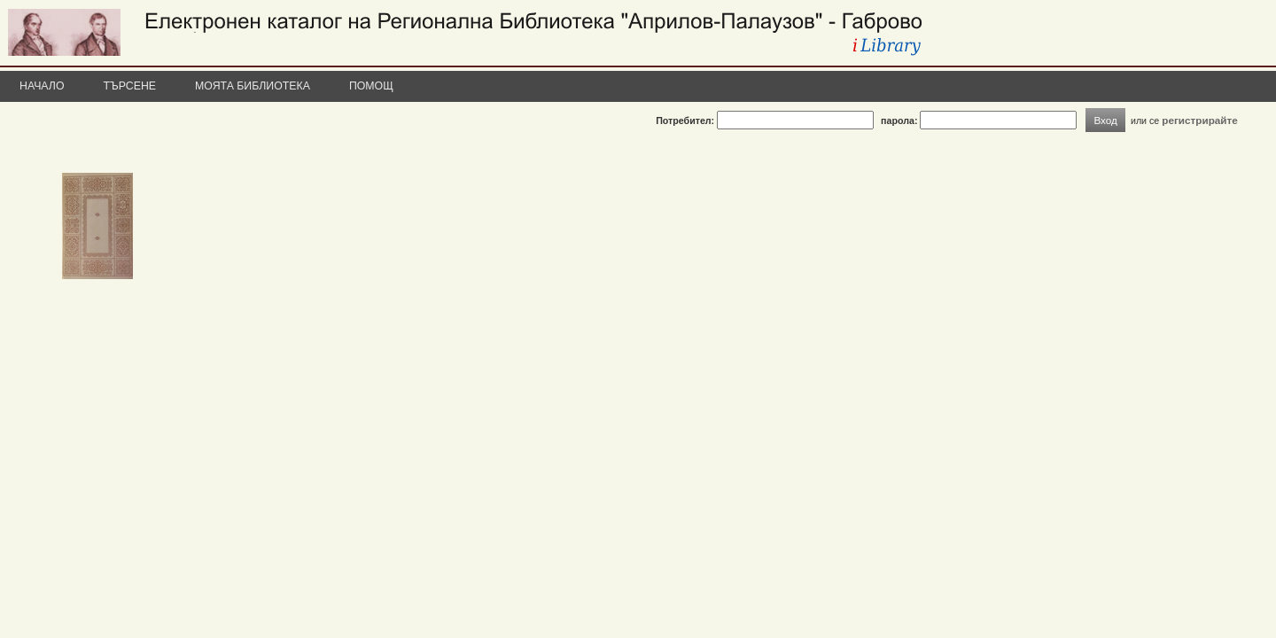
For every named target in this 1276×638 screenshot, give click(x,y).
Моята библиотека (252, 86)
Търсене (130, 86)
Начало (42, 86)
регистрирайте (1200, 120)
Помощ (371, 86)
